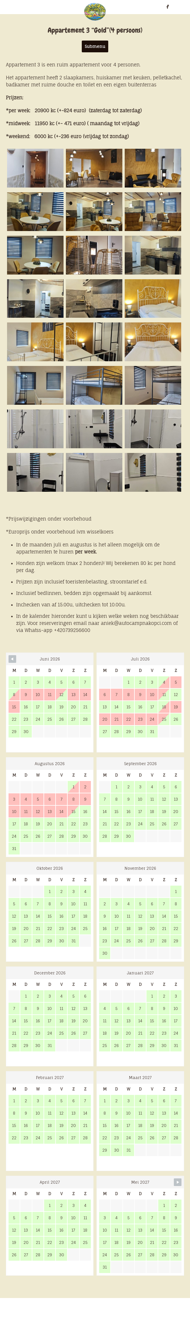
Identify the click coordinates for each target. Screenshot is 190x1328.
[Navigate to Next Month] (177, 1182)
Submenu (95, 46)
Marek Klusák (121, 1324)
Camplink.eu (165, 1312)
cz (20, 7)
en (13, 7)
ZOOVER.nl (135, 1312)
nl (5, 7)
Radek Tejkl (91, 1324)
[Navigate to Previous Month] (12, 659)
